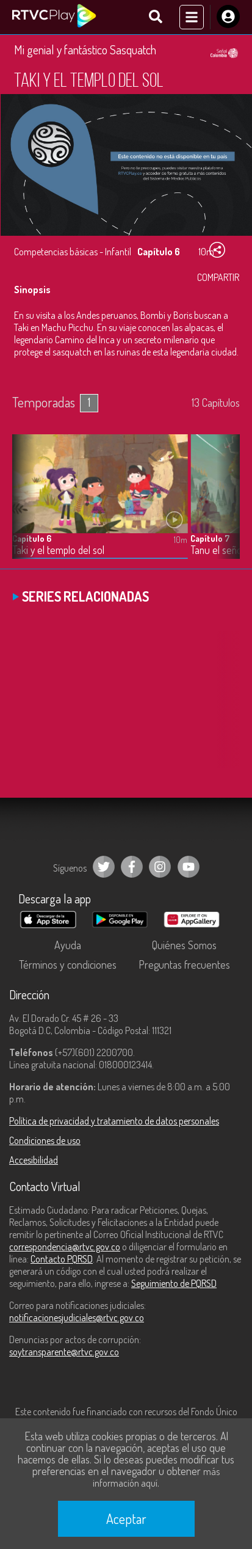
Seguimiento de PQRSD (174, 1283)
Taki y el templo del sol (58, 550)
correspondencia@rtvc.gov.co (64, 1247)
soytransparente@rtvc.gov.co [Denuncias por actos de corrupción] (64, 1352)
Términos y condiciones (68, 964)
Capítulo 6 (31, 538)
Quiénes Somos (184, 945)
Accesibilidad (33, 1160)
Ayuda (67, 945)
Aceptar (126, 1518)
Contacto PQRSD (62, 1259)
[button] (224, 506)
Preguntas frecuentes (184, 964)
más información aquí (156, 1477)
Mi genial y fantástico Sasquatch (85, 49)
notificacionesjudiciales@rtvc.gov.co (76, 1317)
